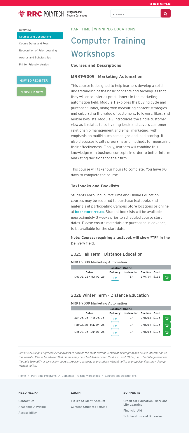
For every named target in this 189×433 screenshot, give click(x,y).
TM (115, 277)
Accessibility (27, 412)
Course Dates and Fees (34, 43)
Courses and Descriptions (35, 36)
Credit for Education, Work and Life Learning (145, 402)
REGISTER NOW (31, 91)
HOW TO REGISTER (34, 80)
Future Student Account (88, 400)
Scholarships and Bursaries (143, 415)
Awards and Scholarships (35, 57)
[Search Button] (166, 13)
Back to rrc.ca (160, 3)
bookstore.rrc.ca (89, 210)
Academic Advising (32, 406)
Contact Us (26, 400)
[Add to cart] (167, 277)
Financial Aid (132, 410)
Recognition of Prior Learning (38, 50)
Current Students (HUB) (89, 406)
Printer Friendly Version (34, 64)
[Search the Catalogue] (135, 13)
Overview (25, 29)
